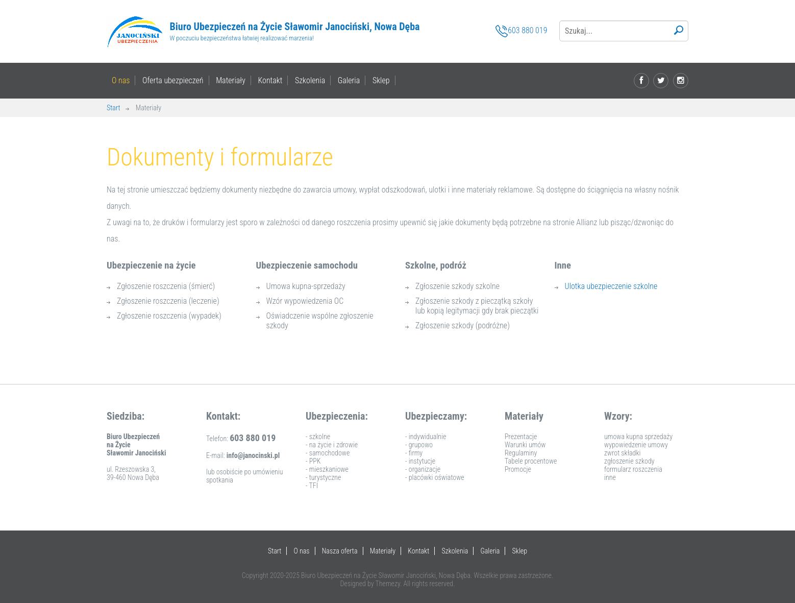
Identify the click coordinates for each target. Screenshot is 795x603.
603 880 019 (521, 31)
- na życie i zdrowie (332, 445)
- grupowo (419, 445)
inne (610, 477)
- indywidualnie (425, 436)
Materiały (230, 80)
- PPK (313, 461)
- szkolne (318, 436)
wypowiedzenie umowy (636, 445)
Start (113, 108)
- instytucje (420, 461)
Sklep (381, 80)
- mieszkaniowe (327, 469)
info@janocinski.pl (253, 455)
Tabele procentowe (531, 461)
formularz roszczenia (633, 469)
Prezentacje (521, 436)
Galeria (349, 80)
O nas (121, 80)
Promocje (518, 469)
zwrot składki (622, 453)
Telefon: (241, 439)
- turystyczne (323, 477)
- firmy (414, 453)
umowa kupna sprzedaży (638, 436)
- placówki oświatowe (434, 477)
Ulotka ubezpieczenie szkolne (611, 286)
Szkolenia (310, 80)
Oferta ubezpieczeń (173, 80)
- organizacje (422, 469)
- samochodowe (328, 453)
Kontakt (270, 80)
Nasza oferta (340, 551)
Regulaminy (521, 453)
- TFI (312, 485)
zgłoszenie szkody (629, 461)
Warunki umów (525, 445)
